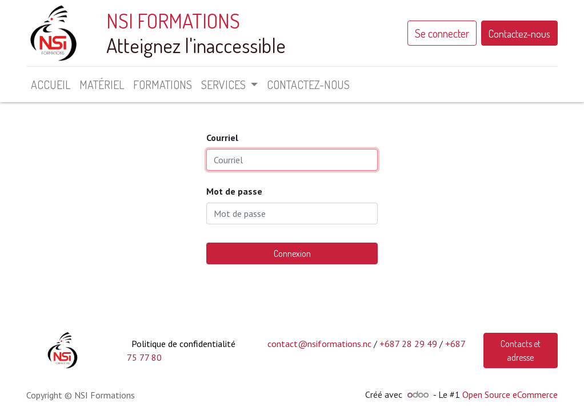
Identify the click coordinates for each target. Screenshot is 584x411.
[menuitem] (50, 84)
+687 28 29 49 (408, 343)
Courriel (222, 137)
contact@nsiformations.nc (319, 343)
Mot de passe (234, 191)
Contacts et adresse (521, 350)
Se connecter (442, 33)
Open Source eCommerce (510, 394)
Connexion (292, 253)
